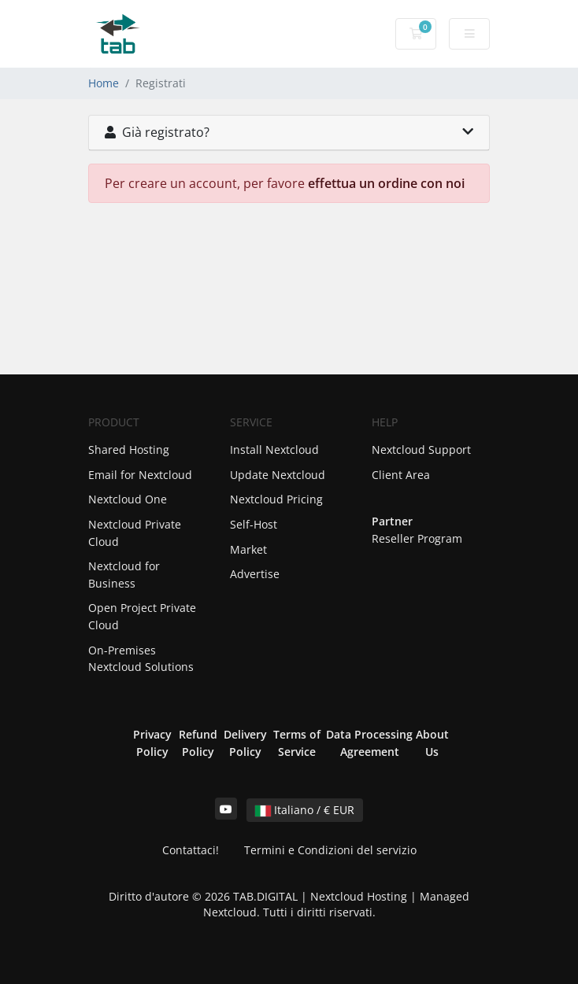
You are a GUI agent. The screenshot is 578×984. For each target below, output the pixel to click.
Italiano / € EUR (304, 809)
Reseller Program (417, 538)
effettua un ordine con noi (386, 183)
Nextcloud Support (421, 449)
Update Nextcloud (277, 474)
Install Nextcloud (274, 449)
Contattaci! (190, 849)
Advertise (255, 573)
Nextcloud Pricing (276, 499)
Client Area (401, 474)
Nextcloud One (127, 499)
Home (103, 83)
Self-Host (253, 524)
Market (248, 549)
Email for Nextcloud (140, 474)
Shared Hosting (128, 449)
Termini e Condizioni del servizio (330, 849)
